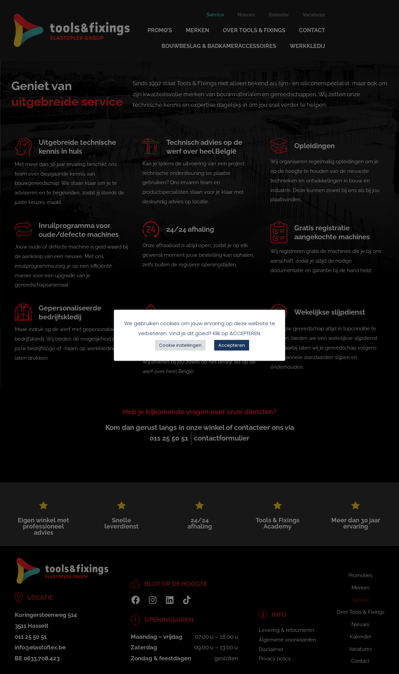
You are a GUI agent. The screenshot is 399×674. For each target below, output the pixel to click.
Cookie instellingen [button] (180, 345)
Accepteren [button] (231, 345)
